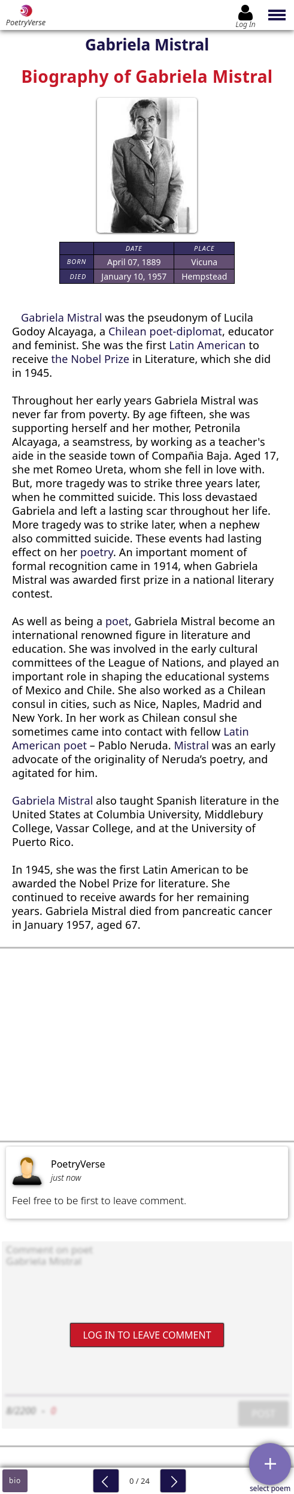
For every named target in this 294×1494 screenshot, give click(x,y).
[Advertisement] (147, 1045)
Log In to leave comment (147, 1334)
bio (15, 1480)
